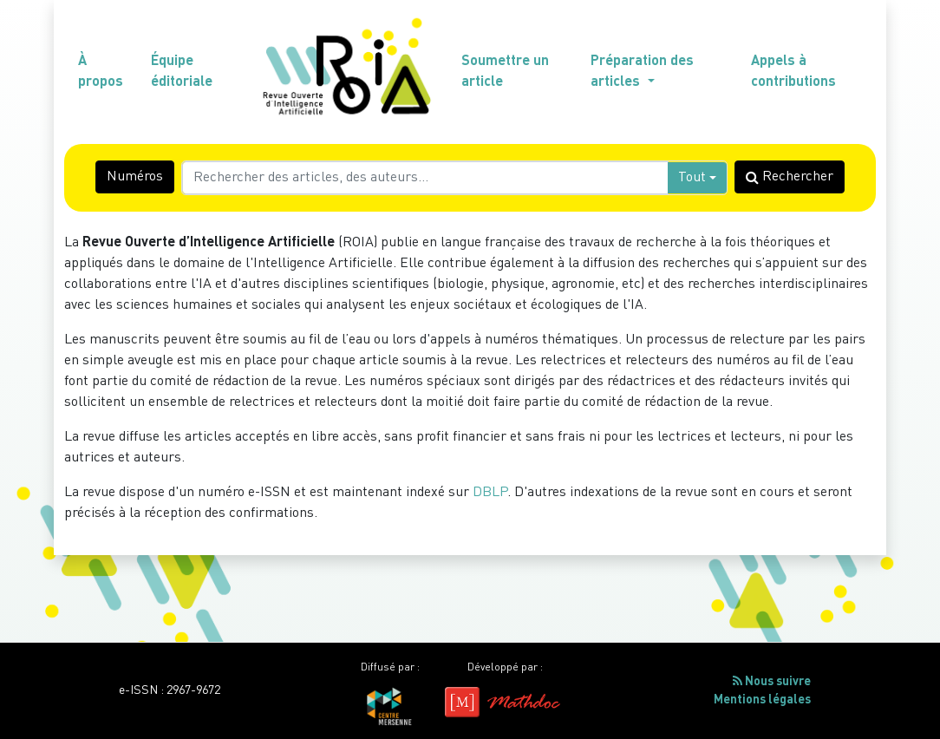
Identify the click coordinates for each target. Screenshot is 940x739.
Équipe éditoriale (181, 72)
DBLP (490, 493)
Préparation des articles (642, 72)
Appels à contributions (793, 72)
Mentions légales (762, 700)
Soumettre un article (505, 72)
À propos (100, 72)
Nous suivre (772, 681)
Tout (692, 178)
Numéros (135, 177)
